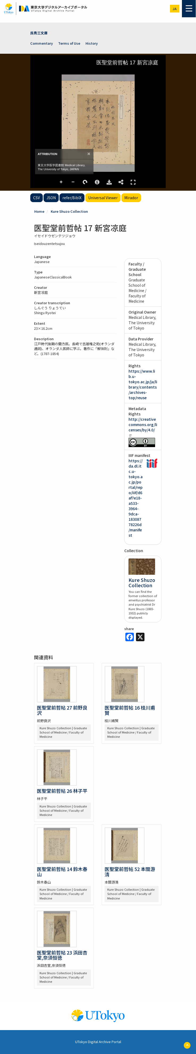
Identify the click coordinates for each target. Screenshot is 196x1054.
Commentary (41, 43)
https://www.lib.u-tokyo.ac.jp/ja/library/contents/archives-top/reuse (143, 384)
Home (39, 211)
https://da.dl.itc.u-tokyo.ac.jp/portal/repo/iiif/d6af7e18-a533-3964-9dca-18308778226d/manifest (136, 498)
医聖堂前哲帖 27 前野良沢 (62, 710)
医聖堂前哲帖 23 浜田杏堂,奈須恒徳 (62, 955)
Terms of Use (69, 43)
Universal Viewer (103, 197)
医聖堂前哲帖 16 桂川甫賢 (130, 710)
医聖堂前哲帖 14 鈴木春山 (62, 871)
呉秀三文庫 (39, 32)
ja (175, 8)
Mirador (131, 197)
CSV (36, 197)
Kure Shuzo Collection (69, 211)
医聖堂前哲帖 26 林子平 (62, 790)
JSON (51, 197)
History (92, 43)
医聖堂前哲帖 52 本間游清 (130, 871)
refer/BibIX (72, 197)
